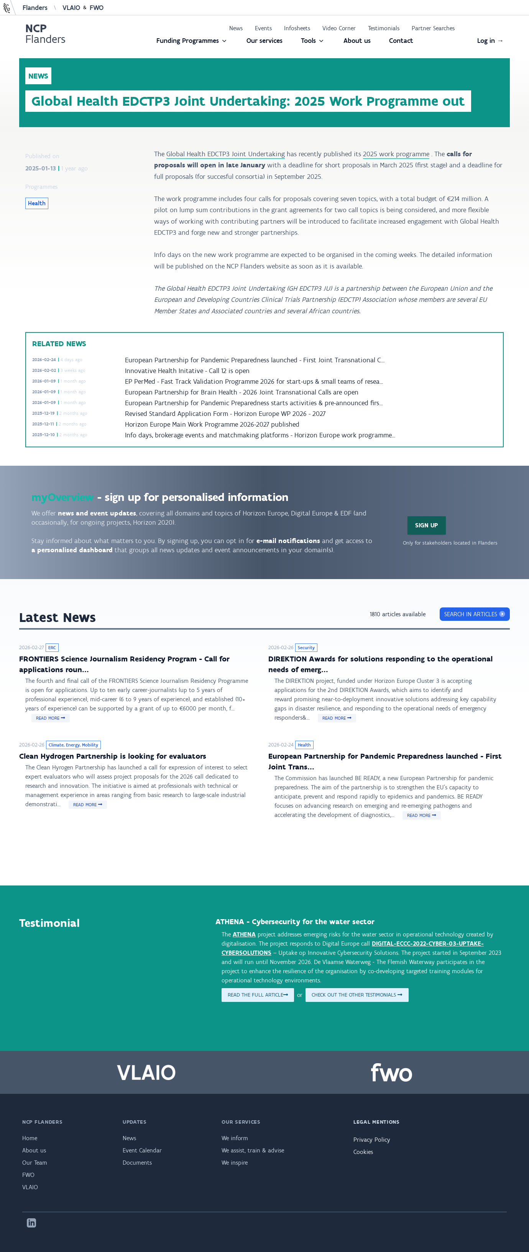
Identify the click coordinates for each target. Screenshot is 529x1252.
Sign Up (426, 525)
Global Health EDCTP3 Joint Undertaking (225, 154)
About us (357, 40)
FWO (97, 7)
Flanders (35, 7)
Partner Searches (433, 28)
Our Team (34, 1162)
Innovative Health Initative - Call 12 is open (187, 371)
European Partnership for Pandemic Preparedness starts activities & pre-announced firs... (254, 403)
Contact (401, 40)
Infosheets (297, 28)
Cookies (363, 1151)
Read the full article (258, 995)
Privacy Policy (371, 1139)
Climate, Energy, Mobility (73, 745)
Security (306, 647)
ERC (52, 647)
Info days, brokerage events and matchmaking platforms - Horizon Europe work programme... (260, 435)
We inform (235, 1138)
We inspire (235, 1162)
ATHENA (244, 934)
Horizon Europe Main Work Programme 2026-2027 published (212, 424)
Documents (137, 1162)
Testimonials (383, 28)
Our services (264, 40)
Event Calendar (142, 1150)
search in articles (474, 614)
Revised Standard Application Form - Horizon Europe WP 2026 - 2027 (225, 413)
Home (29, 1138)
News (236, 28)
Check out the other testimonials (357, 995)
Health (37, 203)
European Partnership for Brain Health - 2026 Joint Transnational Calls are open (241, 392)
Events (263, 28)
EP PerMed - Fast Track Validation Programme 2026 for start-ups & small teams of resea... (254, 381)
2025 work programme (396, 154)
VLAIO (71, 7)
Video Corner (339, 28)
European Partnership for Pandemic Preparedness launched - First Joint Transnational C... (254, 360)
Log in (490, 40)
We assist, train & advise (253, 1150)
